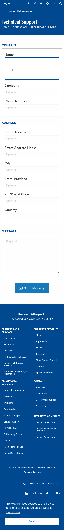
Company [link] (39, 381)
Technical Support (43, 27)
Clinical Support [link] (11, 421)
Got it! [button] (31, 521)
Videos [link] (7, 440)
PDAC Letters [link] (10, 427)
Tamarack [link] (41, 353)
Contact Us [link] (41, 393)
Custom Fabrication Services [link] (13, 364)
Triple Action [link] (42, 341)
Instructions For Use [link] (13, 446)
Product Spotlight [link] (46, 328)
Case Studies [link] (10, 409)
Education (20, 27)
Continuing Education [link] (14, 390)
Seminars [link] (8, 396)
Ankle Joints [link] (9, 344)
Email (9, 69)
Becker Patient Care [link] (45, 422)
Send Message (32, 287)
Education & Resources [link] (9, 383)
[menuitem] (29, 3)
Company (12, 85)
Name (9, 54)
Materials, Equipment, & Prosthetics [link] (15, 372)
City (8, 162)
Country (11, 209)
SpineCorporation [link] (44, 372)
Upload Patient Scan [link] (13, 453)
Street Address (15, 131)
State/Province (16, 178)
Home (5, 27)
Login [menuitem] (6, 3)
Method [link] (39, 335)
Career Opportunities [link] (46, 399)
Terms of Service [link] (32, 471)
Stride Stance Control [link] (46, 360)
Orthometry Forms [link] (13, 434)
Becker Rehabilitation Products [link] (46, 429)
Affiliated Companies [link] (47, 416)
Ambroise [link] (40, 366)
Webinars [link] (8, 402)
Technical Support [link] (12, 415)
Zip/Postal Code (17, 194)
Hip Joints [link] (8, 350)
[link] (29, 3)
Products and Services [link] (10, 330)
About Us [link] (40, 387)
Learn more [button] (13, 512)
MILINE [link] (39, 347)
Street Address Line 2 (20, 147)
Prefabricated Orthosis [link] (15, 356)
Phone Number (16, 100)
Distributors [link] (41, 406)
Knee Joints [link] (9, 338)
